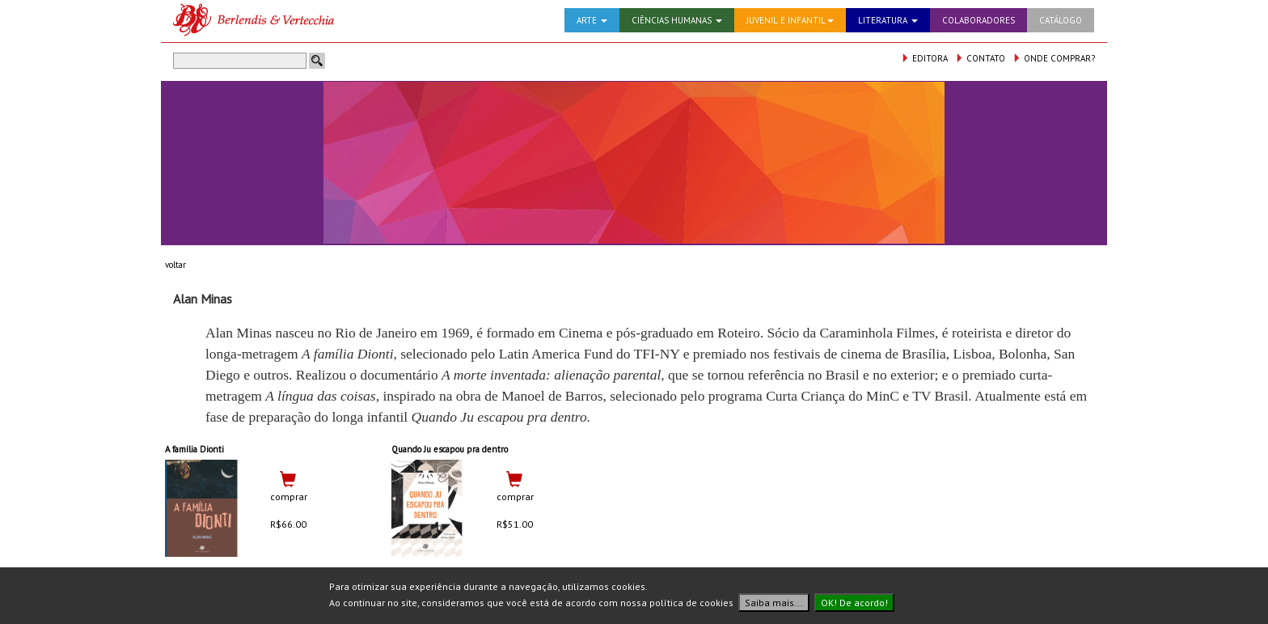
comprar (288, 496)
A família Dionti (194, 449)
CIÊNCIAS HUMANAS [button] (677, 20)
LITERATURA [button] (888, 20)
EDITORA (924, 58)
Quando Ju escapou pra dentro (449, 449)
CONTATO (980, 58)
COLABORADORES (978, 20)
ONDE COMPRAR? (1053, 58)
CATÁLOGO (1060, 20)
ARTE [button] (592, 20)
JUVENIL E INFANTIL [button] (790, 20)
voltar (175, 264)
